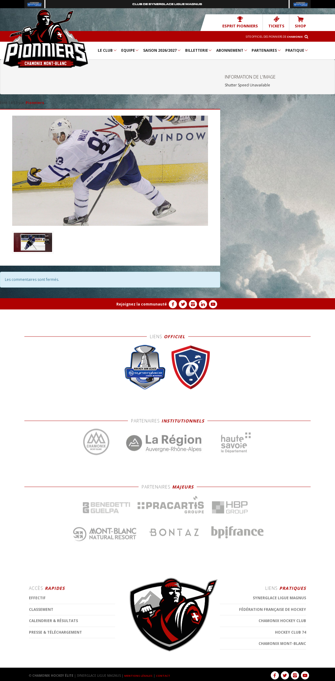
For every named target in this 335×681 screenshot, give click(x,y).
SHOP (301, 22)
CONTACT (167, 675)
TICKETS (280, 22)
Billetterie (199, 50)
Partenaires (266, 50)
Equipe (130, 50)
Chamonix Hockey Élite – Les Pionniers (45, 38)
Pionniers (35, 102)
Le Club (107, 50)
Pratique (297, 50)
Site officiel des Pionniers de (268, 36)
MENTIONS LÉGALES (140, 675)
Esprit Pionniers (248, 22)
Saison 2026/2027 (162, 50)
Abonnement (232, 50)
